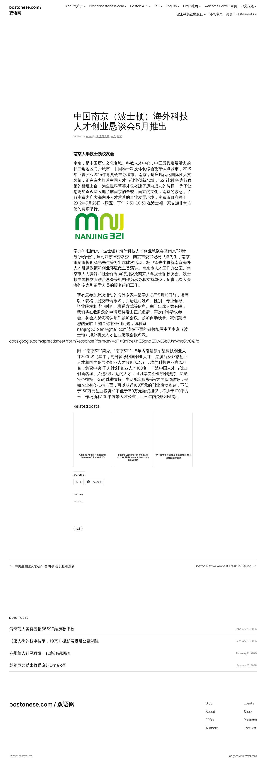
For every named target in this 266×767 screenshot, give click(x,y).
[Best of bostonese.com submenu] (126, 6)
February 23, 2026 (246, 641)
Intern (89, 136)
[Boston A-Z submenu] (149, 6)
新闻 (119, 136)
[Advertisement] (133, 59)
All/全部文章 (102, 136)
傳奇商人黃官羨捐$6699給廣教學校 (41, 629)
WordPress (250, 756)
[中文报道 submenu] (256, 6)
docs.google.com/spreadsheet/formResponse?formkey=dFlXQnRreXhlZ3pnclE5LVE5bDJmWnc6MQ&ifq (104, 341)
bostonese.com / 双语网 (42, 704)
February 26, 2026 (246, 629)
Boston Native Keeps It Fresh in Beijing (223, 566)
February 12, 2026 (246, 665)
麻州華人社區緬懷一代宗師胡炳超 (39, 653)
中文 (113, 136)
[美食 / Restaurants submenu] (256, 14)
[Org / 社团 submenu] (200, 6)
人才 (78, 528)
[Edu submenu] (161, 6)
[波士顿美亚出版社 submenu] (205, 14)
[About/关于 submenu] (84, 6)
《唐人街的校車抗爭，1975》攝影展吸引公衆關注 (54, 641)
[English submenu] (179, 6)
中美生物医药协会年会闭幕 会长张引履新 (45, 566)
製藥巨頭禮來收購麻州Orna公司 (38, 665)
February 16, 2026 (246, 653)
